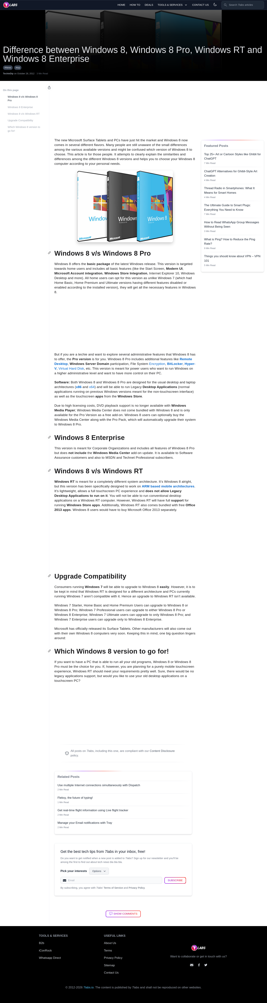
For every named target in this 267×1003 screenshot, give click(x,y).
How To (135, 4)
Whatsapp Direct (50, 957)
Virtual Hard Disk (71, 368)
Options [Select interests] (99, 871)
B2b (41, 943)
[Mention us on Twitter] (205, 964)
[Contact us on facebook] (199, 964)
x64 (92, 387)
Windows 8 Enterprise (20, 107)
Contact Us (200, 4)
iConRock (45, 950)
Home (121, 4)
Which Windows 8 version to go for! (24, 129)
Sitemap (109, 965)
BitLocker (175, 364)
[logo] (10, 5)
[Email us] (192, 965)
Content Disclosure (162, 751)
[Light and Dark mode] (215, 4)
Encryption (157, 364)
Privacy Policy (137, 887)
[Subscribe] (175, 880)
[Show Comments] (123, 914)
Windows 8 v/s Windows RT (24, 113)
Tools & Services (173, 5)
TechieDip (8, 73)
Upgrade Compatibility (20, 120)
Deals (149, 4)
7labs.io (88, 987)
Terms (108, 950)
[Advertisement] (125, 107)
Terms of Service (113, 887)
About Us (110, 943)
